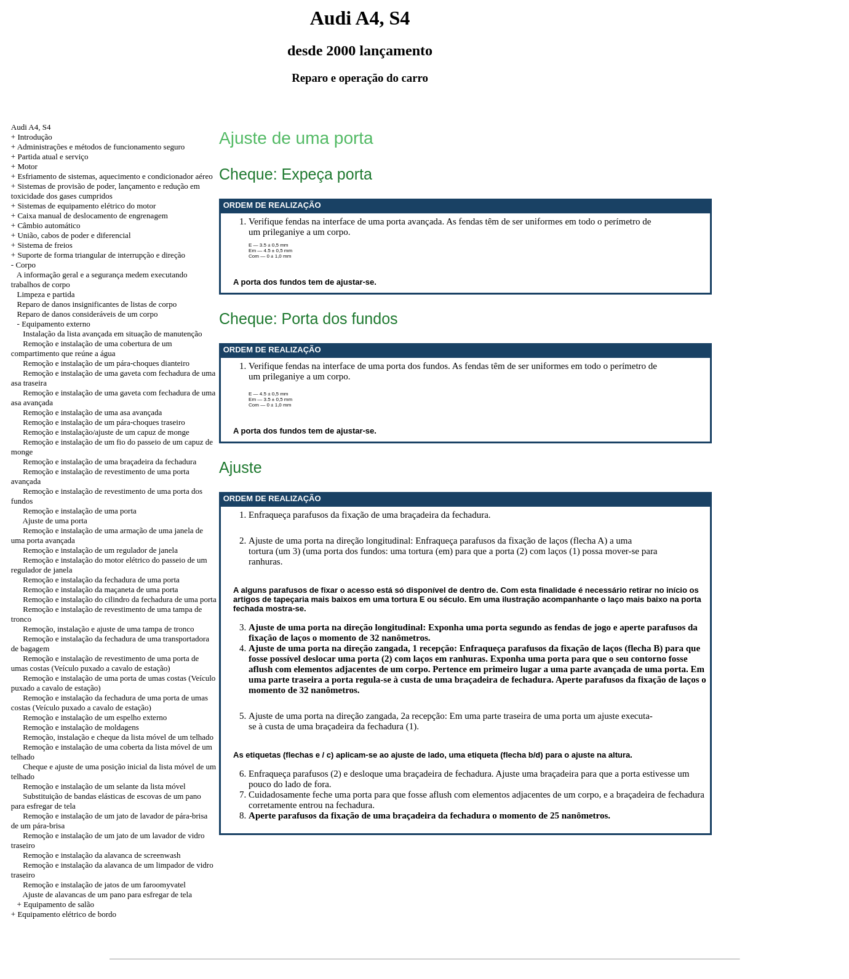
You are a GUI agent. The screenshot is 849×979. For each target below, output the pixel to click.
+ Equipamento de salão (55, 904)
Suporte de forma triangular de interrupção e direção (101, 255)
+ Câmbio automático (46, 225)
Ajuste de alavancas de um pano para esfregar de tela (107, 894)
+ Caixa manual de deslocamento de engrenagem (89, 215)
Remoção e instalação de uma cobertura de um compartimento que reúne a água (91, 348)
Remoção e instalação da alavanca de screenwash (101, 855)
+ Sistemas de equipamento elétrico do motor (83, 205)
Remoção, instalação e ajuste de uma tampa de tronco (108, 628)
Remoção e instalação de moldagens (80, 727)
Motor (27, 166)
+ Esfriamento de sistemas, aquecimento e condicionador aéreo (112, 176)
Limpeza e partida (46, 294)
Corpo (25, 264)
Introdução (34, 136)
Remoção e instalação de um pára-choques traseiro (104, 422)
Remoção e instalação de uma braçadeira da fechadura (109, 461)
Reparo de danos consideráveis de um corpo (87, 314)
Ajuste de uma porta (55, 520)
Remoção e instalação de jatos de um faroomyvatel (104, 884)
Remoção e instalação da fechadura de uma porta (101, 579)
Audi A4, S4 (31, 127)
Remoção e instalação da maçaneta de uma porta (100, 589)
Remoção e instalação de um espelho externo (95, 717)
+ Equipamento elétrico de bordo (63, 914)
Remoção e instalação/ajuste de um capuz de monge (106, 432)
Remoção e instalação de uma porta (79, 510)
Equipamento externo (56, 323)
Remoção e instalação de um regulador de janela (100, 550)
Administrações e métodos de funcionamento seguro (101, 146)
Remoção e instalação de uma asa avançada (92, 412)
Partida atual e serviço (52, 156)
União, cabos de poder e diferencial (73, 235)
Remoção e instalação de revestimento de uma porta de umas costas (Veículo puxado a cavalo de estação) (105, 663)
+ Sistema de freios (42, 245)
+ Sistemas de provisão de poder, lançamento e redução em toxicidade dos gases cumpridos (105, 190)
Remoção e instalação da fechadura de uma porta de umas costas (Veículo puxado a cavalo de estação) (109, 702)
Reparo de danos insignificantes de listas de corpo (97, 304)
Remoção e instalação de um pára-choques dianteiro (106, 363)
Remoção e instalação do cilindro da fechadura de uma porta (119, 599)
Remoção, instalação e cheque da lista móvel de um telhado (118, 737)
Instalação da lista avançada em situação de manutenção (112, 333)
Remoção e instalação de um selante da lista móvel (104, 786)
